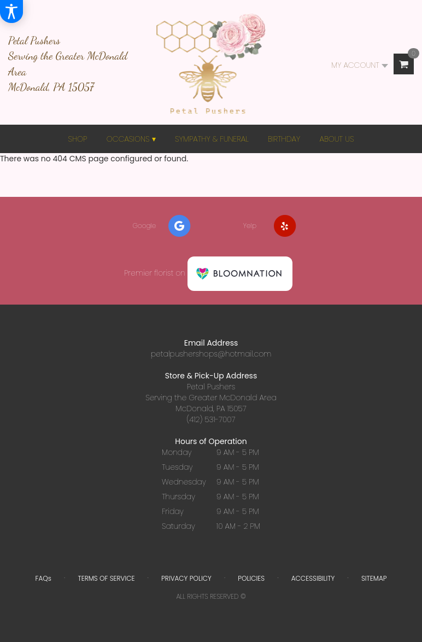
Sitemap (374, 578)
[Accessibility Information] (11, 11)
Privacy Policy (186, 578)
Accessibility (313, 578)
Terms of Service (106, 578)
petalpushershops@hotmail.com (211, 353)
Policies (251, 578)
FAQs (43, 578)
